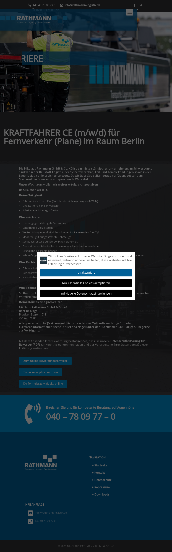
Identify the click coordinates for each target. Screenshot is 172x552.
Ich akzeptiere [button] (86, 270)
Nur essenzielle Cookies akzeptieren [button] (86, 280)
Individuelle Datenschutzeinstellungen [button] (86, 291)
